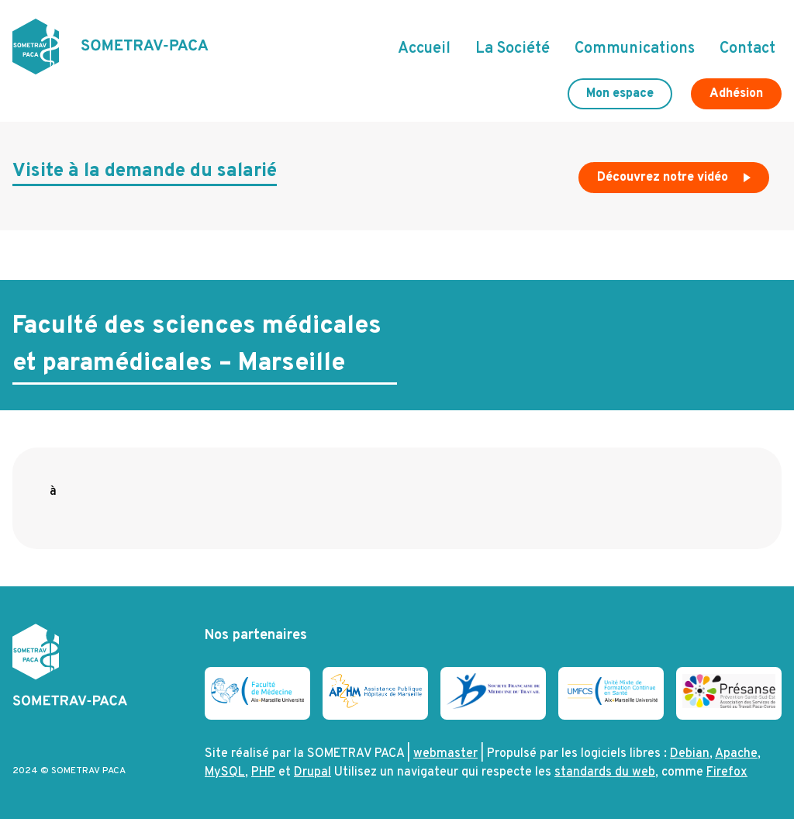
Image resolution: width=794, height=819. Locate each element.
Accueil (424, 49)
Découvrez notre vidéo (675, 181)
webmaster (445, 754)
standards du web (604, 772)
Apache (736, 754)
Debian (689, 754)
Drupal (312, 772)
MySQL (225, 772)
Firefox (726, 772)
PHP (263, 772)
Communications (635, 49)
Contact (747, 49)
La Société (512, 49)
